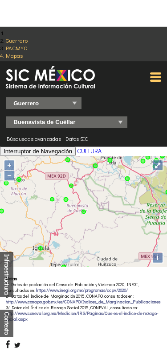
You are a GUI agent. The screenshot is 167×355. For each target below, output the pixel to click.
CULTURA (89, 151)
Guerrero (17, 40)
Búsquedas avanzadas (34, 138)
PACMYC (16, 48)
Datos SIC (76, 138)
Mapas (14, 55)
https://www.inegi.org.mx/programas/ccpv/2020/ (82, 290)
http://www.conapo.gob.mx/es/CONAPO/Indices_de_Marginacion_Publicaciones (83, 302)
